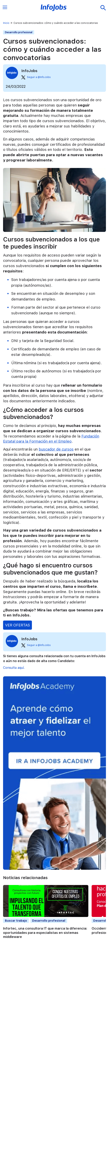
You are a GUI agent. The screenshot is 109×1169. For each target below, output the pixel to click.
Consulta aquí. (14, 668)
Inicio (6, 23)
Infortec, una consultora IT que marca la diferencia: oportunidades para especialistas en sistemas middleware (45, 932)
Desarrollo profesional (18, 32)
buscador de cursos (56, 449)
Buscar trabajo (16, 920)
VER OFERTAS (17, 625)
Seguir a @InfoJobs (36, 77)
